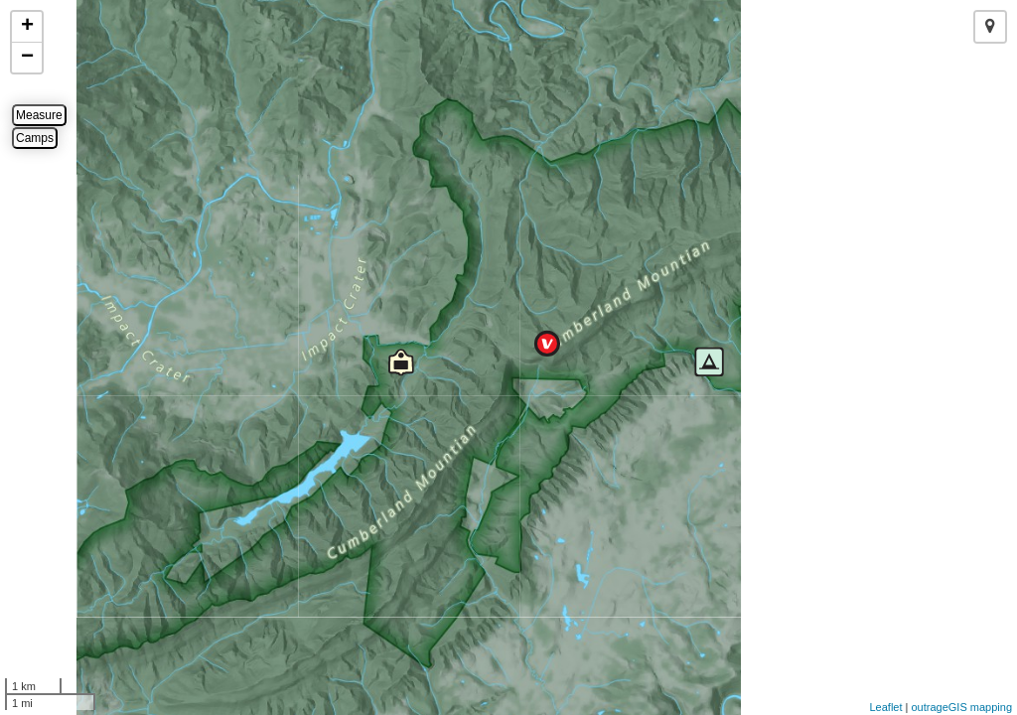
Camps (35, 138)
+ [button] (27, 27)
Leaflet (885, 707)
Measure (39, 115)
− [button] (27, 57)
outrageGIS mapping (961, 707)
